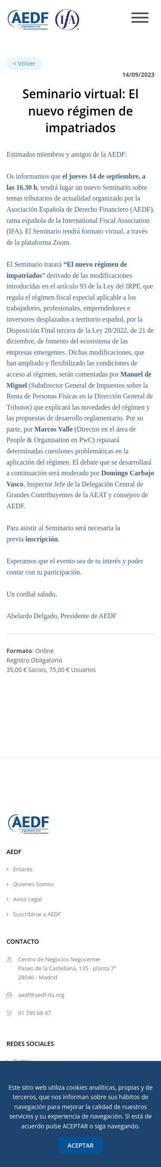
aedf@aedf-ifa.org (41, 995)
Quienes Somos (33, 884)
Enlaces (22, 869)
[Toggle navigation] (140, 18)
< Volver (24, 63)
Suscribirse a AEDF (37, 914)
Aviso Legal (27, 899)
